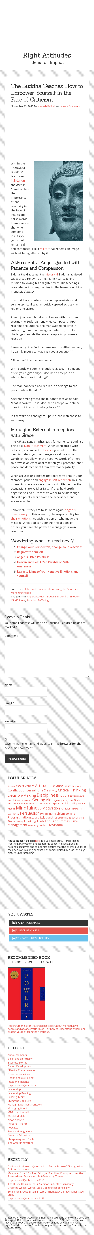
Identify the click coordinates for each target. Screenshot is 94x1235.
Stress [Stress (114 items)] (11, 821)
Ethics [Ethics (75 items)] (10, 800)
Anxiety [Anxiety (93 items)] (11, 786)
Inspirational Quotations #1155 (26, 1198)
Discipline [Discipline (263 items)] (46, 795)
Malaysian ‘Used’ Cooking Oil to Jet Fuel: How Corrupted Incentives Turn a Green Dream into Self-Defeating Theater (46, 1175)
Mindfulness (18, 600)
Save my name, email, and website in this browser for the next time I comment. (43, 746)
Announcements (17, 1055)
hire (37, 840)
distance (47, 450)
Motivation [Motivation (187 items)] (51, 808)
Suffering (43, 600)
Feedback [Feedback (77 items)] (28, 800)
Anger (30, 596)
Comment (11, 636)
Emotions (75, 596)
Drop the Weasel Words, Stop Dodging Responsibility (39, 1187)
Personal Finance (18, 1123)
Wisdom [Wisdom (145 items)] (57, 825)
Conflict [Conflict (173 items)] (14, 790)
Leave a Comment (70, 106)
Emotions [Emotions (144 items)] (63, 795)
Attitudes (40, 596)
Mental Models (16, 1116)
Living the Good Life (66, 589)
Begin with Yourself (30, 552)
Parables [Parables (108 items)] (65, 808)
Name (10, 685)
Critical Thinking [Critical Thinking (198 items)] (72, 790)
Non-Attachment (35, 446)
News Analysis (16, 1120)
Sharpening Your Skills (21, 1139)
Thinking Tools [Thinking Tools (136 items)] (34, 821)
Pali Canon (18, 180)
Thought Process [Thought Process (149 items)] (57, 821)
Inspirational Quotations (22, 1085)
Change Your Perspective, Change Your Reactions (49, 547)
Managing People (21, 592)
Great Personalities (19, 1074)
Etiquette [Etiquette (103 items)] (18, 800)
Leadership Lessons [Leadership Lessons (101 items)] (54, 803)
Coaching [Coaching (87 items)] (76, 786)
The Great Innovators (20, 1143)
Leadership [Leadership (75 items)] (39, 804)
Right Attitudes (47, 55)
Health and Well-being (21, 1078)
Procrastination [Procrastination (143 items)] (19, 817)
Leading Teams (17, 1097)
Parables (31, 600)
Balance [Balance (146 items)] (57, 786)
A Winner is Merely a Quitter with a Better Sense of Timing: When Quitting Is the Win (45, 1168)
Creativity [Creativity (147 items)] (50, 790)
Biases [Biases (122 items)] (67, 786)
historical (51, 274)
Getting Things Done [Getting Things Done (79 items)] (64, 800)
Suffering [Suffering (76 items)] (19, 821)
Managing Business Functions (25, 1104)
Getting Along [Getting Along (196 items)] (44, 799)
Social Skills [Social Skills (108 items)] (78, 817)
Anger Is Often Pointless (33, 557)
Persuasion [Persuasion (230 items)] (30, 813)
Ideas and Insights (18, 1081)
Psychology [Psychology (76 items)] (35, 818)
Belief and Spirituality (20, 1058)
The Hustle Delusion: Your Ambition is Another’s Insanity (41, 1184)
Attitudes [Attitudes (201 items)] (43, 785)
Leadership (14, 1089)
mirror (44, 249)
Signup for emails (26, 922)
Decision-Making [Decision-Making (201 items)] (22, 795)
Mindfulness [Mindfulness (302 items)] (29, 808)
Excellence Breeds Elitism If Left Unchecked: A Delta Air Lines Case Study (46, 1193)
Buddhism (53, 596)
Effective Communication (39, 589)
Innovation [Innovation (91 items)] (29, 803)
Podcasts (13, 1127)
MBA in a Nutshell (18, 1112)
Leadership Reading (19, 1093)
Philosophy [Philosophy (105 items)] (46, 813)
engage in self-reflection (54, 480)
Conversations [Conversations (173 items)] (31, 790)
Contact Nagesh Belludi (30, 938)
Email (9, 703)
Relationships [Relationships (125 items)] (48, 817)
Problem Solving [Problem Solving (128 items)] (64, 813)
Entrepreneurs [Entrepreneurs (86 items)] (77, 796)
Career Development (20, 1066)
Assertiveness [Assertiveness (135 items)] (24, 786)
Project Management (20, 1131)
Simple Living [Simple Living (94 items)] (64, 817)
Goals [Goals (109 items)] (77, 800)
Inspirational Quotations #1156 (26, 1180)
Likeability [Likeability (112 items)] (71, 803)
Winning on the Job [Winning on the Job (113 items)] (39, 825)
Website (10, 721)
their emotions (21, 518)
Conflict (64, 596)
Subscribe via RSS (25, 930)
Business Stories (17, 1062)
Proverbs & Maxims (19, 1135)
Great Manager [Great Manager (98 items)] (15, 803)
